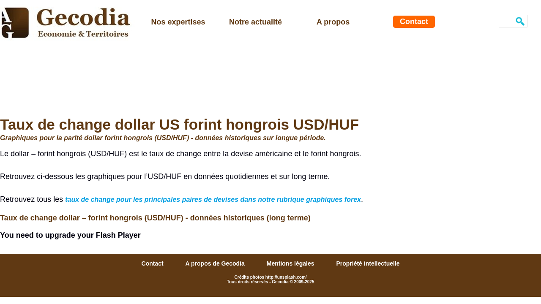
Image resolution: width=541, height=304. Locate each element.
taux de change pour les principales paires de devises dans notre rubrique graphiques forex (213, 199)
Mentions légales (291, 263)
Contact (414, 21)
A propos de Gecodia (216, 263)
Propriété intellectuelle (367, 263)
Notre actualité (255, 22)
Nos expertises (178, 22)
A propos (333, 22)
